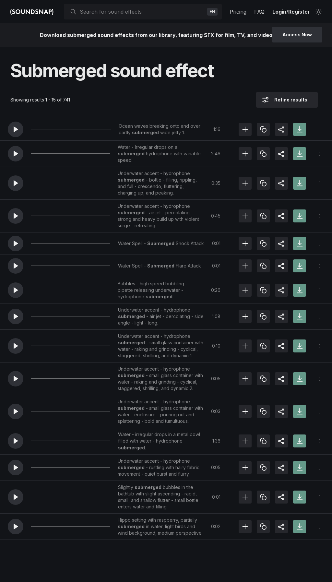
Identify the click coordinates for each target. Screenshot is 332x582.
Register (299, 11)
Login (279, 11)
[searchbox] (142, 12)
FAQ (259, 11)
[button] (15, 129)
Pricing (238, 11)
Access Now (297, 34)
